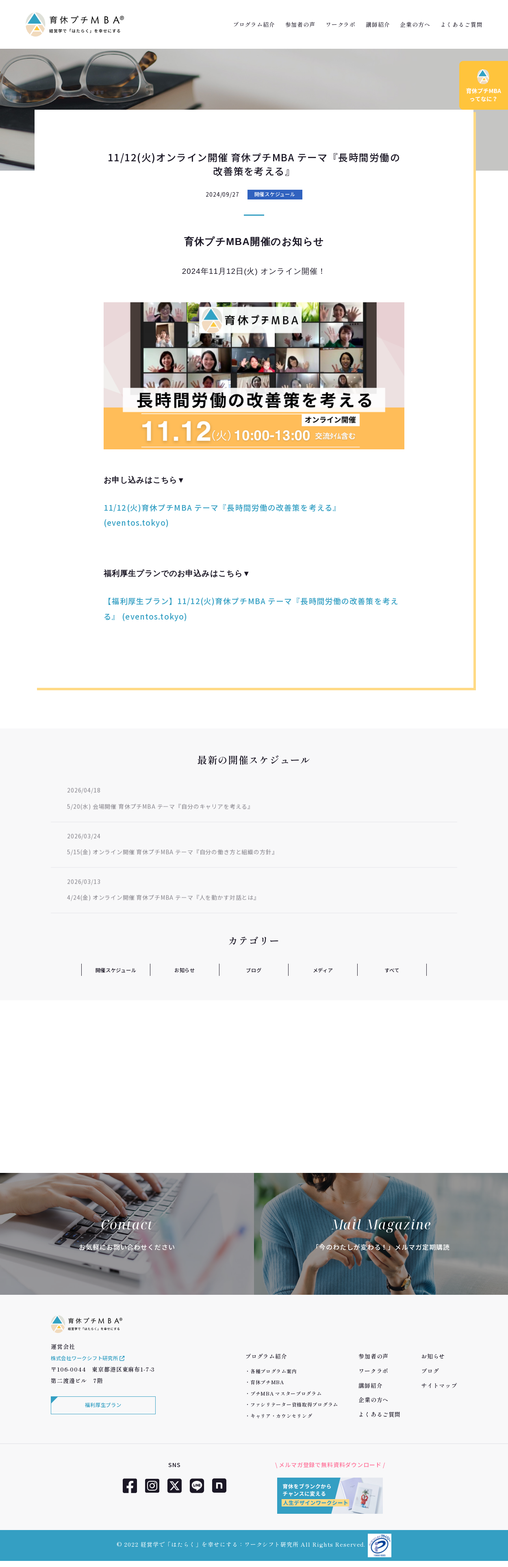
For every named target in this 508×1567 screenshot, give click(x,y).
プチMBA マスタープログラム (286, 1393)
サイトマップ (439, 1385)
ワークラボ (341, 24)
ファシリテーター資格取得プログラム (294, 1404)
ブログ (254, 970)
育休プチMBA (267, 1381)
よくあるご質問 (462, 24)
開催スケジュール (275, 195)
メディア (322, 970)
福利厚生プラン (101, 1416)
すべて (392, 970)
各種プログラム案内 (273, 1371)
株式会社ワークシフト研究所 (94, 1367)
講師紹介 (378, 24)
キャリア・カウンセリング (281, 1415)
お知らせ (185, 970)
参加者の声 (300, 24)
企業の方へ (415, 24)
